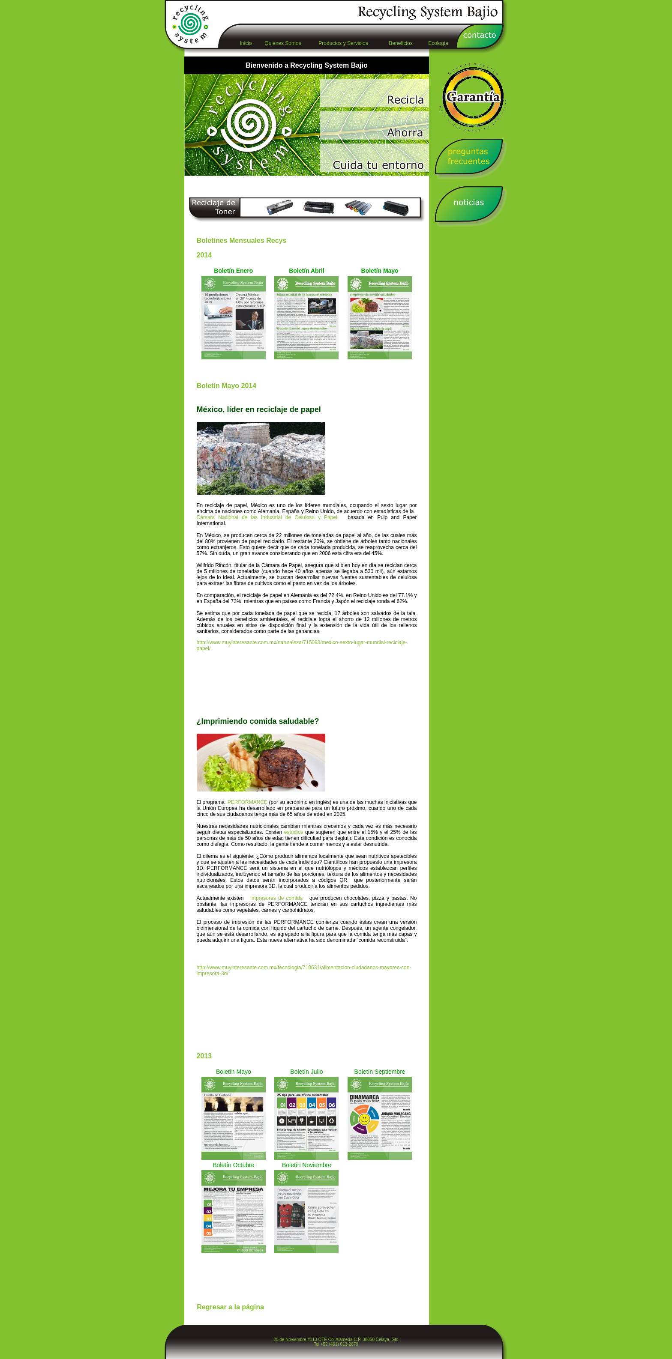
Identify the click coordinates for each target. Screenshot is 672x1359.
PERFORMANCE (248, 802)
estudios (293, 832)
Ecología (438, 43)
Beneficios (400, 43)
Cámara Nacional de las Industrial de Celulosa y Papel (272, 517)
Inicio (246, 43)
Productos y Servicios (343, 43)
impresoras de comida (277, 898)
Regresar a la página (230, 1307)
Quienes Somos (282, 43)
